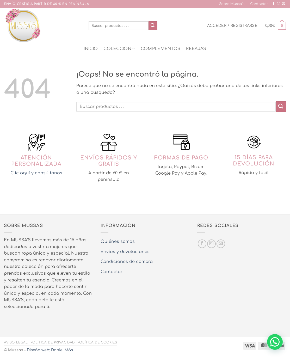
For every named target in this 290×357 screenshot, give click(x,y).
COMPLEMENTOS (161, 48)
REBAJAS (196, 48)
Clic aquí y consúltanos (36, 173)
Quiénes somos (118, 241)
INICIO (91, 48)
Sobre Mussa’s (231, 4)
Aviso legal (16, 342)
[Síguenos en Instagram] (278, 4)
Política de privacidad (52, 342)
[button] (232, 25)
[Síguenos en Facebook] (273, 4)
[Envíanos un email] (283, 4)
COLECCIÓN (119, 48)
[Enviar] (153, 25)
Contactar (259, 4)
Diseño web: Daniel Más (50, 350)
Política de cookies (97, 342)
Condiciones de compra (127, 261)
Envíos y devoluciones (125, 251)
